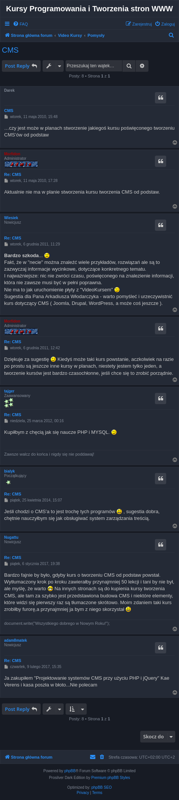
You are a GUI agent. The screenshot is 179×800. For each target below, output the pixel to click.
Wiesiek (11, 218)
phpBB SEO (102, 787)
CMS (10, 50)
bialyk (9, 471)
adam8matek (15, 640)
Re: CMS (12, 174)
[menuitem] (20, 24)
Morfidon (12, 154)
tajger (9, 391)
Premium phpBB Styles (110, 778)
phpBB (70, 771)
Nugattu (11, 537)
